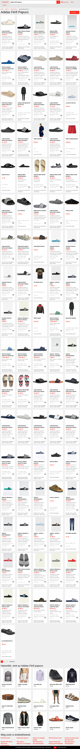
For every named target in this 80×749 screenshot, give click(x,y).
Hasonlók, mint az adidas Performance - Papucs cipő (39, 514)
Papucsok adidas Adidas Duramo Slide (23, 140)
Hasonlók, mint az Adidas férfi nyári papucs (56, 191)
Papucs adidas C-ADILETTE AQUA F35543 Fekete (55, 606)
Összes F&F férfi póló (38, 297)
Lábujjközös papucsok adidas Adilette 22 (7, 33)
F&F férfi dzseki (5, 738)
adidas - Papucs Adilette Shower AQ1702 (55, 355)
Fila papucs (21, 210)
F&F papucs (20, 741)
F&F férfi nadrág (71, 533)
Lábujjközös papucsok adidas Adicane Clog (7, 140)
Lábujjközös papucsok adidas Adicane (55, 140)
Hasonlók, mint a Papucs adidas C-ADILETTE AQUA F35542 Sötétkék (71, 622)
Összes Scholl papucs (54, 513)
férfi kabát (37, 318)
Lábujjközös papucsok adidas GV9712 (23, 284)
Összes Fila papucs (22, 226)
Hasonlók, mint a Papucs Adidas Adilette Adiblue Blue (23, 83)
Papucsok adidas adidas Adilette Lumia (7, 104)
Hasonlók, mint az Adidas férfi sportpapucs (56, 47)
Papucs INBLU (54, 461)
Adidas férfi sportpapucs (54, 32)
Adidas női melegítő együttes (24, 103)
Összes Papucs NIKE (70, 226)
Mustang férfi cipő (56, 684)
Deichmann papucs (22, 738)
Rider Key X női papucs (24, 743)
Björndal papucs (69, 741)
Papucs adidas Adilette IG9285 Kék (8, 354)
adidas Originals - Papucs (39, 462)
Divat (2, 9)
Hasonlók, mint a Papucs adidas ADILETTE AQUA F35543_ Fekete (23, 478)
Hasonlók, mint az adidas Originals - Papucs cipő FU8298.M (7, 622)
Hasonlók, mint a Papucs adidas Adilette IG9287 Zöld (55, 334)
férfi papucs (14, 9)
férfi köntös (38, 138)
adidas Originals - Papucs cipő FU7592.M (55, 571)
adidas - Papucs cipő (54, 283)
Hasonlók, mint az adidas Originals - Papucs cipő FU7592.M (55, 586)
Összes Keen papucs (6, 190)
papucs (7, 9)
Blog (72, 2)
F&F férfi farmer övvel (55, 738)
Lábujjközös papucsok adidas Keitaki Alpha (7, 427)
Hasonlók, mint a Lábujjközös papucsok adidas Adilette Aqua (56, 120)
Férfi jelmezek (69, 743)
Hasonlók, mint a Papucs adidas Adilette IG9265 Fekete (24, 370)
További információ (61, 747)
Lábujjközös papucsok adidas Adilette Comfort (39, 427)
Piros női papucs (55, 727)
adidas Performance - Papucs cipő (38, 499)
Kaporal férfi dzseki (6, 741)
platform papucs (7, 641)
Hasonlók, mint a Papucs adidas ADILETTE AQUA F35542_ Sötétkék (7, 478)
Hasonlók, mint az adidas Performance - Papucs (23, 514)
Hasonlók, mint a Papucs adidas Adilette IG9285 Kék (7, 370)
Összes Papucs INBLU (54, 477)
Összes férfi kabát (37, 333)
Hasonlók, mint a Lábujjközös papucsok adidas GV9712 (24, 298)
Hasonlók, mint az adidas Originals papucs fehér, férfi (39, 585)
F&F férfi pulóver (38, 741)
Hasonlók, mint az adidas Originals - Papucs (39, 478)
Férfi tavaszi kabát (24, 727)
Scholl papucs (54, 497)
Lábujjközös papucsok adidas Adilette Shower (55, 391)
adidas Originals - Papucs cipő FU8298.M (7, 606)
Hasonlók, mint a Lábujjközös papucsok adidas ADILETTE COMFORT (40, 407)
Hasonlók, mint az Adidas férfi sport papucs (40, 191)
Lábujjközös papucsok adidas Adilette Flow (39, 69)
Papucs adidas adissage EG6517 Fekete (39, 606)
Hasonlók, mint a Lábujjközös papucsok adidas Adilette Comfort (40, 442)
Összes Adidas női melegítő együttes (23, 119)
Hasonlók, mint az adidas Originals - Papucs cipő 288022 (23, 622)
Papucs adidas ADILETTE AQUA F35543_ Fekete (22, 463)
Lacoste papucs (71, 103)
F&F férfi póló (38, 282)
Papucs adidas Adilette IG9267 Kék (8, 68)
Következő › (12, 661)
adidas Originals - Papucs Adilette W (39, 32)
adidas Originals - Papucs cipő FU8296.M (71, 571)
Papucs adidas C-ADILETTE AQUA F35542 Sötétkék (71, 606)
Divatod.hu (5, 2)
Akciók (4, 5)
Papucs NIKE (69, 210)
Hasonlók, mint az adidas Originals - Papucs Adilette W (40, 47)
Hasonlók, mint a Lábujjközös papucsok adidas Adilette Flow (40, 84)
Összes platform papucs (7, 656)
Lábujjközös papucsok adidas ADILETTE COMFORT (39, 391)
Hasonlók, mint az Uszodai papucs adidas (71, 47)
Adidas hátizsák (7, 684)
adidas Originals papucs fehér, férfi (40, 570)
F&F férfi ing (38, 684)
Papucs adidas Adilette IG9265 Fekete (22, 355)
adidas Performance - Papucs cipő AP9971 (71, 355)
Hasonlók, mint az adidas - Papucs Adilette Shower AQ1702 (55, 371)
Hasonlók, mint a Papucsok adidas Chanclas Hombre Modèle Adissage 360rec (71, 84)
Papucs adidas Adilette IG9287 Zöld (54, 320)
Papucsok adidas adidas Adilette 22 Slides (23, 248)
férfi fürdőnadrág (72, 138)
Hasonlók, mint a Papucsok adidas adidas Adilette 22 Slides (23, 263)
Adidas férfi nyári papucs (55, 175)
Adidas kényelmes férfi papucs (7, 390)
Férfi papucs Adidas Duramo (24, 32)
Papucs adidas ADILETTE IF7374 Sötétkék (38, 355)
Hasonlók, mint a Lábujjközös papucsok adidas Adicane (56, 155)
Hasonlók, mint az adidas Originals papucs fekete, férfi (24, 334)
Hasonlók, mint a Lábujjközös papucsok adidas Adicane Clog (8, 156)
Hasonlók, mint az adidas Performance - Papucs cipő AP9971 (71, 371)
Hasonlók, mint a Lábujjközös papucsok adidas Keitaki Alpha (8, 442)
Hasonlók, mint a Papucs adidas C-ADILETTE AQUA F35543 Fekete (55, 622)
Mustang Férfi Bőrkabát (56, 743)
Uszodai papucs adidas (70, 32)
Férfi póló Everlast (38, 743)
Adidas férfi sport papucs (39, 175)
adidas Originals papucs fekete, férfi (23, 320)
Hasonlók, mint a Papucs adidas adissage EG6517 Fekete (39, 622)
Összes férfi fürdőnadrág (71, 154)
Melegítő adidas (71, 318)
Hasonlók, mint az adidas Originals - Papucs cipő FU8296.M (71, 586)
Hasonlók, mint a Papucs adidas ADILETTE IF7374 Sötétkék (39, 371)
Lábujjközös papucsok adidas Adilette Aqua (55, 104)
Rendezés (73, 12)
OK (55, 747)
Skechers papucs (39, 246)
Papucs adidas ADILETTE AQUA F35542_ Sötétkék (7, 463)
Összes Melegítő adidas (70, 333)
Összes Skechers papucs (39, 262)
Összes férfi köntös (38, 154)
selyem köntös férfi (54, 741)
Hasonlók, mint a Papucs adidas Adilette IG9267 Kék (7, 83)
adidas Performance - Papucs (22, 499)
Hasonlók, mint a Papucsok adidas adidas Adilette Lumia (8, 119)
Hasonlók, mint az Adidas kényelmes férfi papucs (7, 406)
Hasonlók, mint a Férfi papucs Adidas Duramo (24, 47)
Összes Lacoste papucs (70, 118)
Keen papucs (6, 174)
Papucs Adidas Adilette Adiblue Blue (23, 69)
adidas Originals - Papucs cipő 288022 (23, 605)
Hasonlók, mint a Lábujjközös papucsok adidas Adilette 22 (8, 47)
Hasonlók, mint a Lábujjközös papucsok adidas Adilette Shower (56, 407)
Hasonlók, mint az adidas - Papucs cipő (55, 298)
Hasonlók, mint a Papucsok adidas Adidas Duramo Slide (23, 155)
